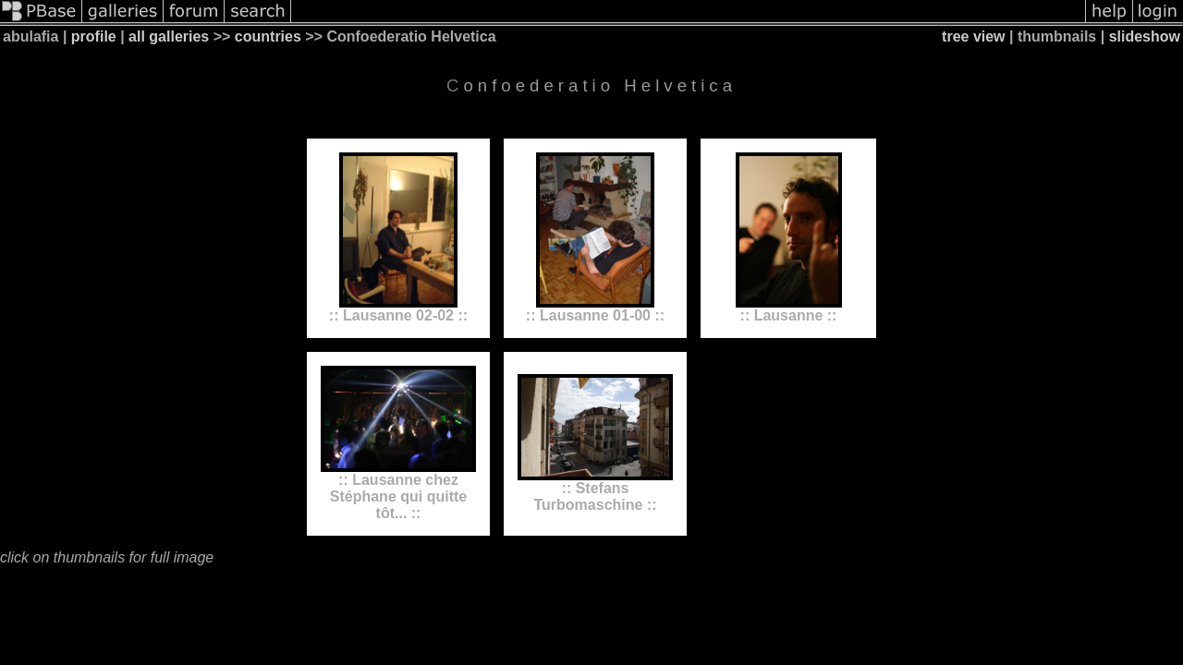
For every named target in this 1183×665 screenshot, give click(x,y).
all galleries (168, 36)
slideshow (1144, 36)
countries (268, 36)
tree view (973, 36)
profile (93, 36)
